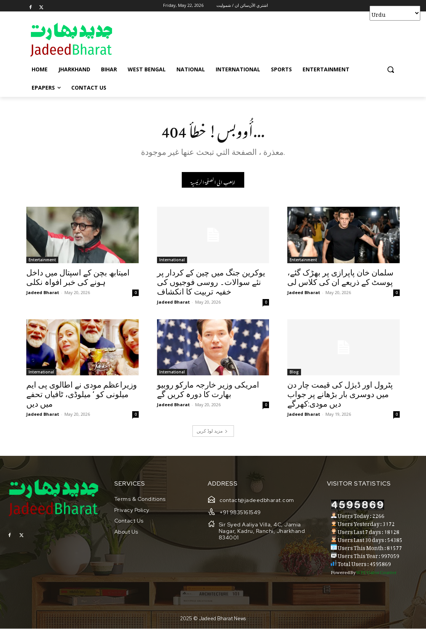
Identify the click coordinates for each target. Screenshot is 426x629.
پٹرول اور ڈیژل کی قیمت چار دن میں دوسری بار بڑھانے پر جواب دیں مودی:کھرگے (340, 395)
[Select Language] (395, 13)
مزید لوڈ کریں (212, 431)
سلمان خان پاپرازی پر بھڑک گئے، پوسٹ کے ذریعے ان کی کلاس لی (340, 277)
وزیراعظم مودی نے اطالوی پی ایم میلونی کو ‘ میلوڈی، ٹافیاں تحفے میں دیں (81, 395)
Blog (294, 372)
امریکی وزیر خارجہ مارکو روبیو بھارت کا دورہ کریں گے (208, 390)
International (172, 259)
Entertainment (42, 259)
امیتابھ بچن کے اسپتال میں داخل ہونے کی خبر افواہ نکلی (78, 277)
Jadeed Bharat (42, 292)
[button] (390, 69)
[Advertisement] (205, 39)
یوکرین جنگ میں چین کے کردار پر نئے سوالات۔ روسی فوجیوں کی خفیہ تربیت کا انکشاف (211, 282)
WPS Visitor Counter (376, 571)
